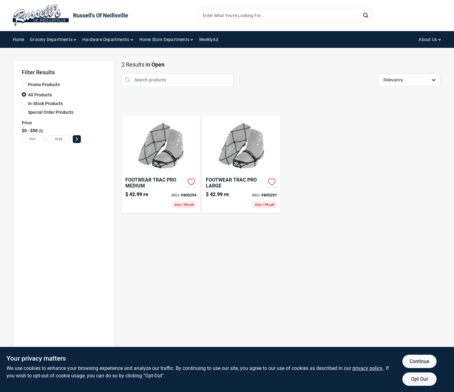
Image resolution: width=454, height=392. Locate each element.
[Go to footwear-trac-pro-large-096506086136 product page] (241, 164)
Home (19, 39)
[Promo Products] (24, 84)
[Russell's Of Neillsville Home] (41, 15)
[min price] (33, 139)
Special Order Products (50, 112)
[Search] (366, 15)
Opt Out (419, 379)
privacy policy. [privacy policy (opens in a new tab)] (367, 368)
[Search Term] (285, 15)
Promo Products (44, 84)
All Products (40, 94)
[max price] (59, 139)
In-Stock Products (45, 103)
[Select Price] (77, 139)
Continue (419, 361)
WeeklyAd (208, 39)
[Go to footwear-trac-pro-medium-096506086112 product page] (161, 164)
